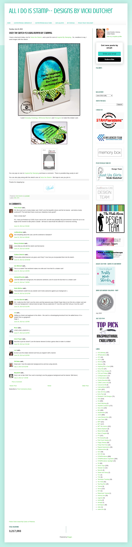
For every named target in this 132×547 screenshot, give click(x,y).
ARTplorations (102, 355)
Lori (15, 350)
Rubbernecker (102, 449)
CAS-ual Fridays (102, 373)
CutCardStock (102, 387)
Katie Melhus (18, 288)
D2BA (99, 389)
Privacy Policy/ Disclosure (85, 23)
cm (15, 313)
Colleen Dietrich (19, 254)
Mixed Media (101, 431)
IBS (15, 198)
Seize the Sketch (36, 37)
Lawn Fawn (101, 419)
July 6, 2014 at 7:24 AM (21, 378)
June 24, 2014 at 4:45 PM (21, 271)
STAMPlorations (102, 456)
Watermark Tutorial (103, 493)
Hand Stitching (102, 403)
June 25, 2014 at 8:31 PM (21, 306)
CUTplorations (102, 378)
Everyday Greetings (31, 118)
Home (8, 23)
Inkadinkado (101, 412)
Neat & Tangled (102, 433)
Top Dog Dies (102, 484)
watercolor (101, 509)
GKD (99, 399)
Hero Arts (100, 408)
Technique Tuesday (103, 479)
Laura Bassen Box (103, 417)
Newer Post (13, 386)
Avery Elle (101, 369)
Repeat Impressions (104, 447)
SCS (99, 452)
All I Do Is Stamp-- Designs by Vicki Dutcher (61, 11)
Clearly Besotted (103, 380)
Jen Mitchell (18, 266)
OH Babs (17, 361)
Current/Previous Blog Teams (43, 23)
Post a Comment (17, 382)
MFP (99, 422)
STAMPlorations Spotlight (105, 461)
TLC (99, 475)
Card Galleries (59, 23)
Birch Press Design (103, 371)
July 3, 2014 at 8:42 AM (21, 366)
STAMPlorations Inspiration (106, 458)
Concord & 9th (102, 385)
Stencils (100, 470)
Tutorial (100, 486)
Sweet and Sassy (103, 472)
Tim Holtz (100, 482)
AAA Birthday (102, 352)
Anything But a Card (104, 366)
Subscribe (109, 59)
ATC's (99, 359)
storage (100, 502)
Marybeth (17, 373)
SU (99, 463)
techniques (101, 505)
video (99, 507)
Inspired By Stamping (64, 37)
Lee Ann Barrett (19, 299)
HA (99, 401)
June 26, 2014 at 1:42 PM (21, 321)
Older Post (85, 386)
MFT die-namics (102, 426)
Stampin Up (101, 468)
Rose (15, 328)
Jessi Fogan (18, 339)
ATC (99, 357)
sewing (100, 500)
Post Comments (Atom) (24, 389)
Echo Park (101, 394)
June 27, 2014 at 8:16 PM (21, 333)
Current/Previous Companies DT (23, 23)
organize (100, 498)
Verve (99, 488)
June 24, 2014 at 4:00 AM (21, 237)
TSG (99, 477)
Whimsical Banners (45, 118)
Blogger (69, 537)
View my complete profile (114, 36)
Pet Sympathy (102, 438)
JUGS (99, 415)
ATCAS (100, 362)
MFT (99, 424)
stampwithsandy (19, 277)
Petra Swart (18, 207)
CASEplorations (102, 376)
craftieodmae (18, 232)
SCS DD (100, 454)
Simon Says (101, 465)
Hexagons (58, 118)
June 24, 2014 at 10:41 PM (22, 293)
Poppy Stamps (102, 442)
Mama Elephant (102, 429)
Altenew (100, 364)
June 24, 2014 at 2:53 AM (21, 226)
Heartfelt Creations (103, 405)
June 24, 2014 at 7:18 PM (21, 282)
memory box (101, 495)
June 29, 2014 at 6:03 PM (21, 355)
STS (18, 198)
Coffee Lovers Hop (103, 382)
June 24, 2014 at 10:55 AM (22, 260)
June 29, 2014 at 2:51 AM (21, 344)
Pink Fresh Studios (103, 440)
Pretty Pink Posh (103, 445)
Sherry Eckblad (19, 243)
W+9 (99, 491)
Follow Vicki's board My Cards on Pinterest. (22, 521)
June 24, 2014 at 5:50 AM (21, 248)
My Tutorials (71, 23)
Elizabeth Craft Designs (105, 396)
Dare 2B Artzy (102, 392)
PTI (99, 435)
